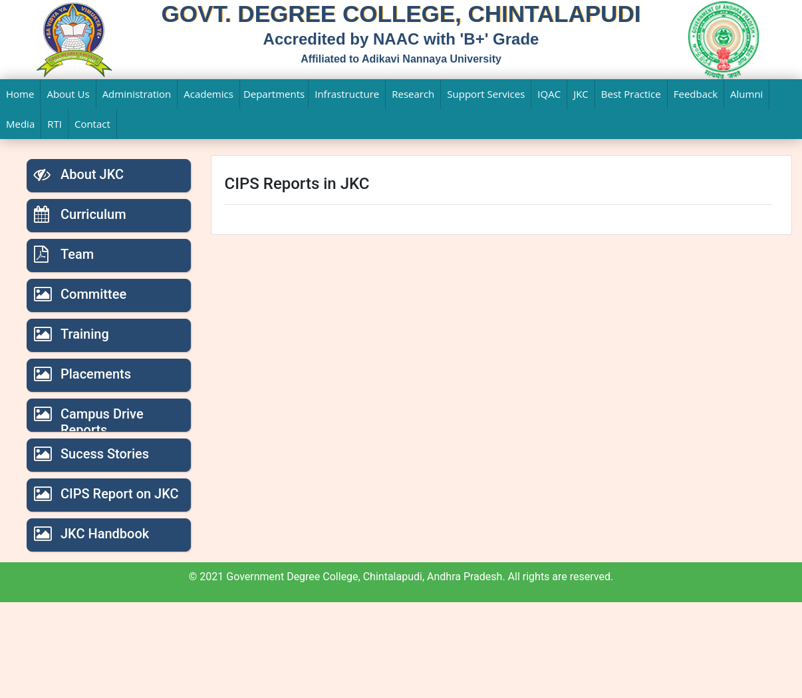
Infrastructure (347, 93)
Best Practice (631, 93)
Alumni (746, 93)
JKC (581, 93)
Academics (208, 93)
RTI (54, 123)
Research (413, 93)
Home (20, 93)
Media (20, 123)
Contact (92, 123)
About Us (68, 93)
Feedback (696, 93)
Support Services (486, 93)
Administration (137, 93)
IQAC (549, 93)
